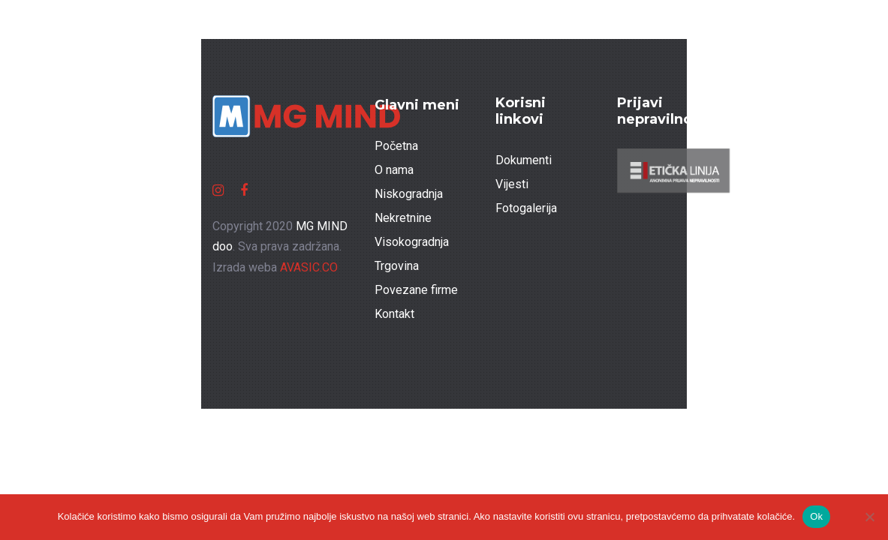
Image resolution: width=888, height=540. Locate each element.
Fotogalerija (526, 208)
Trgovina (397, 266)
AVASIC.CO (309, 267)
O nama (394, 170)
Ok (816, 516)
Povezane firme (416, 290)
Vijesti (511, 184)
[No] (869, 516)
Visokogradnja (412, 242)
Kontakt (394, 314)
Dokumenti (523, 160)
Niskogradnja (409, 194)
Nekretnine (403, 218)
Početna (396, 146)
